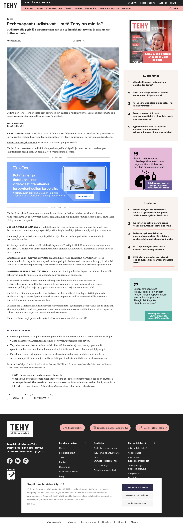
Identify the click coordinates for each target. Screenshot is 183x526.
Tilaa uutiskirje (75, 427)
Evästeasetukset (139, 503)
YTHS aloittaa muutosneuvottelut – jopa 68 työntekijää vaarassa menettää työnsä (153, 260)
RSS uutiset (106, 522)
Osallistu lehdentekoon (155, 427)
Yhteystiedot (134, 473)
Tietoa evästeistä (53, 522)
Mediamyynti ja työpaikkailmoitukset (138, 459)
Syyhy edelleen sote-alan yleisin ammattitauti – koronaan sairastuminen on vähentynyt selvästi (152, 129)
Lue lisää (31, 504)
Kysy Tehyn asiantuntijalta (107, 452)
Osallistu (132, 2)
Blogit (62, 476)
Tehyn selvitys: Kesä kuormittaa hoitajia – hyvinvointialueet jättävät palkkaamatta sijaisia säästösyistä (151, 212)
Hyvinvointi (91, 8)
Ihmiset (78, 8)
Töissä (68, 8)
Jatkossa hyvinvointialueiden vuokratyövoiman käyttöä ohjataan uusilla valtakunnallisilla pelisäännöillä (153, 236)
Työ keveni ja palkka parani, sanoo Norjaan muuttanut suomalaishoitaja (152, 224)
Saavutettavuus (88, 522)
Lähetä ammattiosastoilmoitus (112, 427)
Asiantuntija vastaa (109, 8)
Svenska (163, 2)
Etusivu (29, 8)
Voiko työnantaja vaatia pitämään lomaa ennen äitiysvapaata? (150, 94)
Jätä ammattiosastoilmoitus (105, 459)
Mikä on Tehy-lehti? (137, 448)
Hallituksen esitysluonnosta (22, 142)
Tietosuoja (71, 522)
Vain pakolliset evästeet (138, 495)
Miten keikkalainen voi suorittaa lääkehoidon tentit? (149, 83)
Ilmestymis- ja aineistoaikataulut (137, 467)
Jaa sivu (77, 40)
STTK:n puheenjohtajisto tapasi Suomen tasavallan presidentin (149, 248)
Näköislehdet (134, 452)
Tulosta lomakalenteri (105, 470)
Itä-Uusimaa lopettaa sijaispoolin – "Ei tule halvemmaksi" (153, 104)
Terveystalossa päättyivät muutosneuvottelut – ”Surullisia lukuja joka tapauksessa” (153, 116)
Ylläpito (134, 522)
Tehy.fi (173, 2)
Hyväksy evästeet (138, 488)
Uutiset (39, 8)
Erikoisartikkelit (54, 8)
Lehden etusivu (68, 443)
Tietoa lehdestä (147, 2)
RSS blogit (121, 522)
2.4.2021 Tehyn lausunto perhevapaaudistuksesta (37, 375)
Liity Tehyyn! (40, 397)
